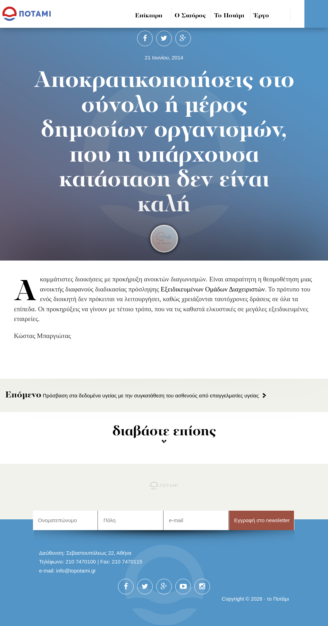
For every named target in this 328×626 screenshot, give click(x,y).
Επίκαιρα (148, 16)
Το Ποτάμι (229, 16)
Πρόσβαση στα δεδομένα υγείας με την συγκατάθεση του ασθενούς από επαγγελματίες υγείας (132, 395)
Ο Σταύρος (190, 16)
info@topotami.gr (76, 571)
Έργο (261, 16)
